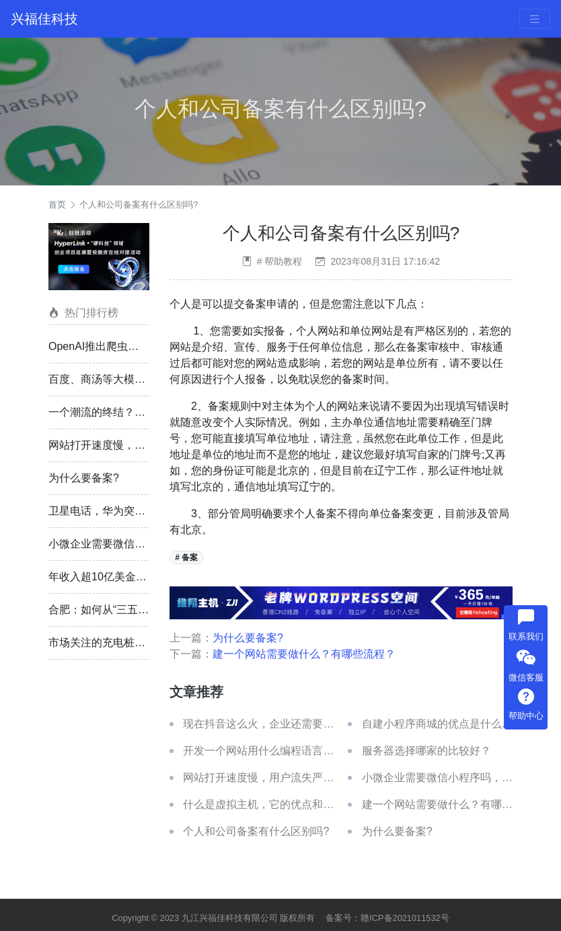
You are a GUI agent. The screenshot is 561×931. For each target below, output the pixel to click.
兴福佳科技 (44, 18)
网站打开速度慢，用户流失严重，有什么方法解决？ (307, 777)
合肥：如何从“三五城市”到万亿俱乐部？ (143, 609)
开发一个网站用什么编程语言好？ (263, 750)
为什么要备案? (83, 478)
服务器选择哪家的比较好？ (426, 750)
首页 (57, 205)
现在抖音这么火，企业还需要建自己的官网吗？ (296, 723)
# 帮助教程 (280, 261)
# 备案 (186, 557)
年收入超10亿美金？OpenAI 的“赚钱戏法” (147, 576)
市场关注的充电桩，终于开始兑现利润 (139, 642)
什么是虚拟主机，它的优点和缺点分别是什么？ (296, 804)
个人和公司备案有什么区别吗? (138, 205)
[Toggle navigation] (534, 19)
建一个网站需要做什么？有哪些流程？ (304, 654)
